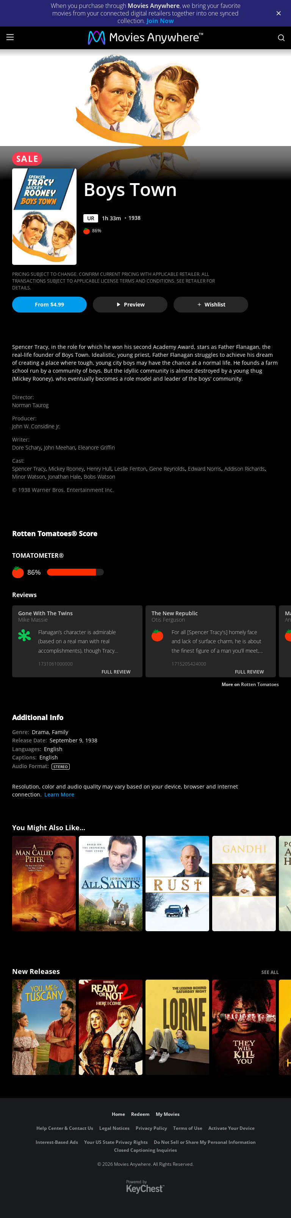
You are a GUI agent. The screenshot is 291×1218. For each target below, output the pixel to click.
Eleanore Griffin (96, 447)
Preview (130, 304)
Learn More (59, 794)
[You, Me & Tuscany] (44, 1027)
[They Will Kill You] (244, 1027)
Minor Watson (28, 476)
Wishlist (211, 304)
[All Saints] (110, 883)
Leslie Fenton (130, 468)
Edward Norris (204, 468)
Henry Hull (99, 468)
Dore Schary (26, 447)
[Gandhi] (244, 883)
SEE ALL (270, 972)
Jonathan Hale (64, 476)
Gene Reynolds (167, 468)
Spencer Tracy (28, 468)
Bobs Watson (99, 476)
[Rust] (177, 883)
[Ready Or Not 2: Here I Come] (110, 1027)
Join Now (160, 21)
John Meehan (59, 447)
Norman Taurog (30, 405)
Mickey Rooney (66, 468)
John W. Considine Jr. (36, 426)
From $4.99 (49, 304)
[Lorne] (177, 1027)
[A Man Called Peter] (44, 883)
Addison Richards (244, 468)
